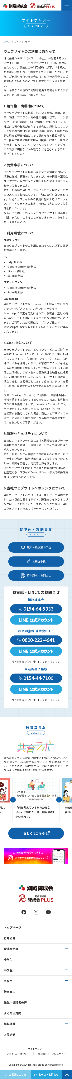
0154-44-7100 (36, 678)
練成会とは (11, 949)
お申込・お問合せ (46, 1074)
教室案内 (9, 992)
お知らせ (9, 938)
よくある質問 (12, 1013)
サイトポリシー (36, 1049)
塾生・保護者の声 (15, 1002)
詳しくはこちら (34, 833)
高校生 (8, 981)
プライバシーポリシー (18, 1053)
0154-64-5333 (36, 609)
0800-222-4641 (36, 640)
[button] (13, 800)
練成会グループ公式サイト (52, 1053)
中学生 (8, 970)
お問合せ (9, 1035)
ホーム (7, 41)
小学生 (8, 959)
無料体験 (9, 1024)
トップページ (12, 927)
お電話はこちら (15, 1074)
